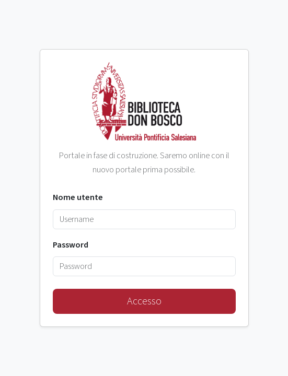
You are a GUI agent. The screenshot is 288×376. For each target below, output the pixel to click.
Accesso (144, 301)
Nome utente (78, 197)
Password (70, 245)
